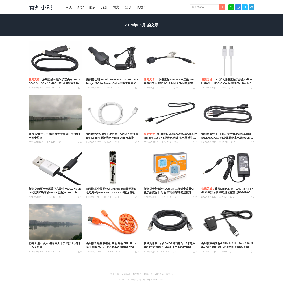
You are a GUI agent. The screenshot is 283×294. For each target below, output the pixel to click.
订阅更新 (159, 274)
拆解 (104, 7)
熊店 (92, 7)
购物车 (142, 7)
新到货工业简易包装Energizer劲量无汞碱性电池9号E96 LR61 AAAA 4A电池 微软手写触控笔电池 (112, 192)
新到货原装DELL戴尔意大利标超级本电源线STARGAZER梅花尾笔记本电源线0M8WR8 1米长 (227, 137)
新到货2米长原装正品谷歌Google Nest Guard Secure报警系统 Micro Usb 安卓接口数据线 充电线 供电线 (112, 137)
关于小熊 (114, 274)
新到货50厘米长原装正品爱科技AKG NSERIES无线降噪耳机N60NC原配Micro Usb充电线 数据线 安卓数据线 (55, 192)
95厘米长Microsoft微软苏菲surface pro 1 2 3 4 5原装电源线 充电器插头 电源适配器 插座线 (170, 137)
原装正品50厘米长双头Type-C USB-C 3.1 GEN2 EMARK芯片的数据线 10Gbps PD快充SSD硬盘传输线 (55, 83)
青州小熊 (136, 280)
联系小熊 (148, 274)
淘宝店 (169, 274)
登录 (128, 7)
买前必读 (125, 274)
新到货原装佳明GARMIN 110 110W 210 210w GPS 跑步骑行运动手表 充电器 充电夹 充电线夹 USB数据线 (227, 247)
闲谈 (68, 7)
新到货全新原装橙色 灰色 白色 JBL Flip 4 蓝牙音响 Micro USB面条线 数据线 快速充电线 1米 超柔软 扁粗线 (111, 247)
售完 (116, 7)
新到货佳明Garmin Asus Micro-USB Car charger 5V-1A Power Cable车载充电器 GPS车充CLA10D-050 (112, 83)
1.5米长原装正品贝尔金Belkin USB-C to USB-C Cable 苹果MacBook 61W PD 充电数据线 (226, 83)
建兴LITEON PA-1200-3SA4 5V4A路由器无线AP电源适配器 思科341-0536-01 (227, 192)
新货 (80, 7)
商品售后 (137, 274)
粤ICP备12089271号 (152, 280)
